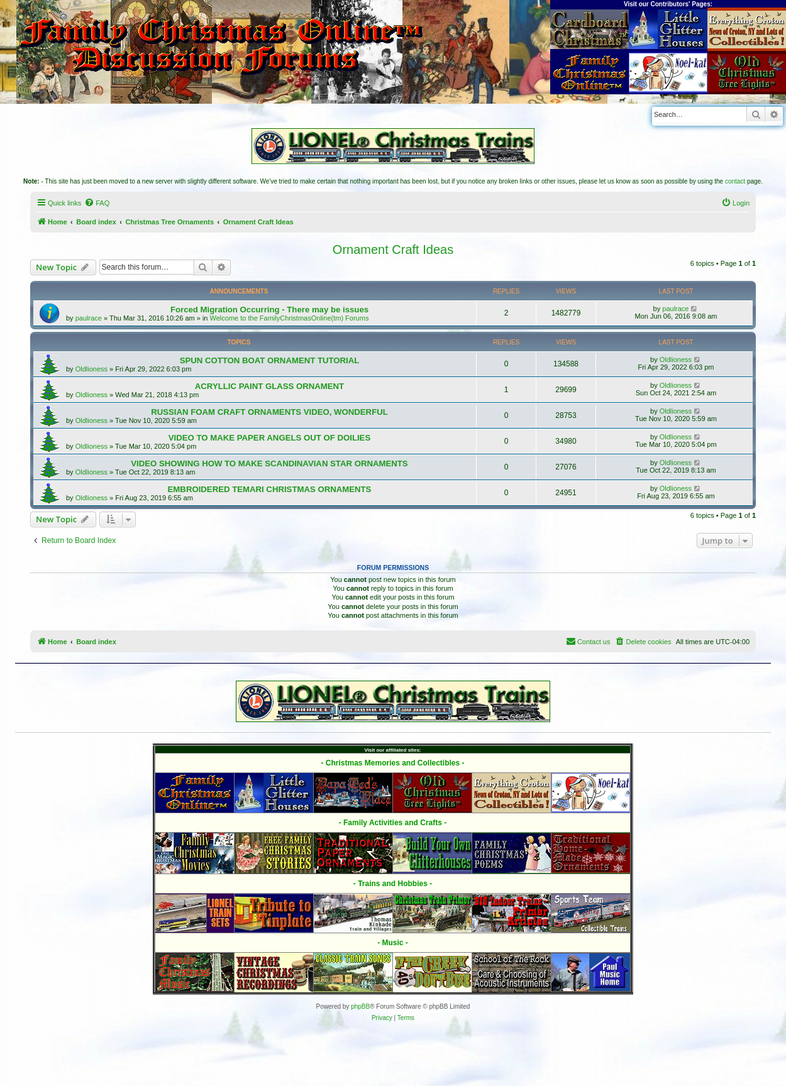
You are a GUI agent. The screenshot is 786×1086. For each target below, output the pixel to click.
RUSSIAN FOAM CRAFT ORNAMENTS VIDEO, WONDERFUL (269, 412)
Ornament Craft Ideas (393, 249)
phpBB (360, 1006)
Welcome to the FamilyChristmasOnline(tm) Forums (289, 318)
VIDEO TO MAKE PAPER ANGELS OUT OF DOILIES (269, 437)
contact (735, 181)
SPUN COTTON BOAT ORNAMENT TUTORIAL (270, 360)
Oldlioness (91, 369)
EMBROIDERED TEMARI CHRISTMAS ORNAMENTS (270, 489)
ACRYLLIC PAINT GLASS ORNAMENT (269, 386)
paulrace (88, 318)
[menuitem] (96, 203)
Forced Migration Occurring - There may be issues (269, 309)
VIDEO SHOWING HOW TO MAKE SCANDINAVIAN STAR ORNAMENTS (269, 463)
